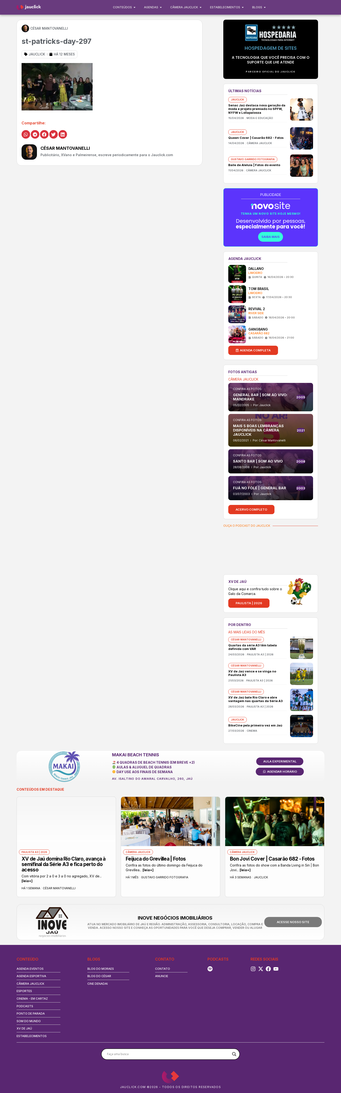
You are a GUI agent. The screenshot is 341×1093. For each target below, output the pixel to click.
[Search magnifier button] (234, 1054)
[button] (26, 134)
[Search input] (168, 1054)
